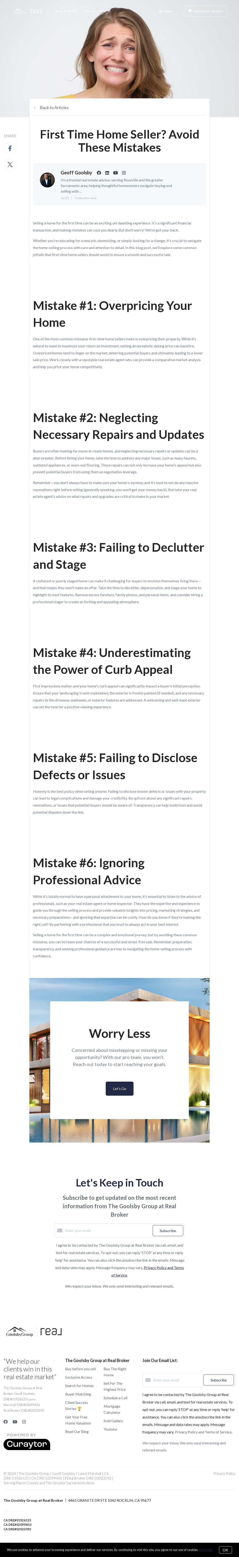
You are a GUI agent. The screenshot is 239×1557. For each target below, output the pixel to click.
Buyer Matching (78, 1394)
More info (205, 1550)
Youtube (110, 1429)
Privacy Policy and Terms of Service (203, 1432)
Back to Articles (54, 107)
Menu (165, 11)
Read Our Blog (77, 1431)
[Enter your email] (107, 1230)
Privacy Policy (224, 1473)
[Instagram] (24, 1421)
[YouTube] (15, 1421)
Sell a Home (95, 11)
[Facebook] (6, 1421)
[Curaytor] (27, 1449)
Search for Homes (79, 1385)
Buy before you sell (80, 1368)
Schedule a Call (115, 1397)
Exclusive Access (78, 1377)
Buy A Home (66, 11)
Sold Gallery (113, 1420)
